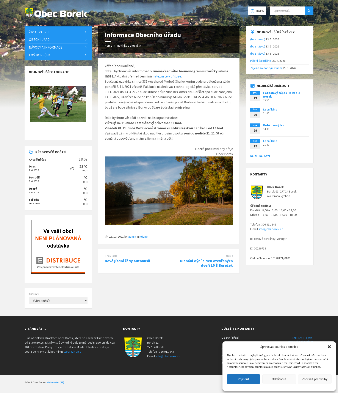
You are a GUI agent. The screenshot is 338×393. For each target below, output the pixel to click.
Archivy (34, 294)
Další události (260, 156)
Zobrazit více (72, 352)
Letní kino (270, 109)
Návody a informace (45, 47)
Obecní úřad (39, 39)
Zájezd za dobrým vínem (266, 68)
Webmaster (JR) (55, 382)
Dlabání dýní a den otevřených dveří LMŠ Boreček (206, 263)
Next (229, 256)
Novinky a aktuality (129, 45)
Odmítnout (279, 379)
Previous (111, 256)
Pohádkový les (273, 125)
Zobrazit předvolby (314, 379)
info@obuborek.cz (271, 229)
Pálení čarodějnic (261, 61)
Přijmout (243, 379)
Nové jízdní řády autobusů (127, 260)
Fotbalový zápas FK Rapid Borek (281, 94)
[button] (329, 347)
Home (108, 45)
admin (132, 236)
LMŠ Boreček (39, 55)
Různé (143, 236)
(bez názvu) (257, 39)
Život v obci (39, 32)
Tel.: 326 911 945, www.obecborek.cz (300, 340)
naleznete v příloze (167, 76)
